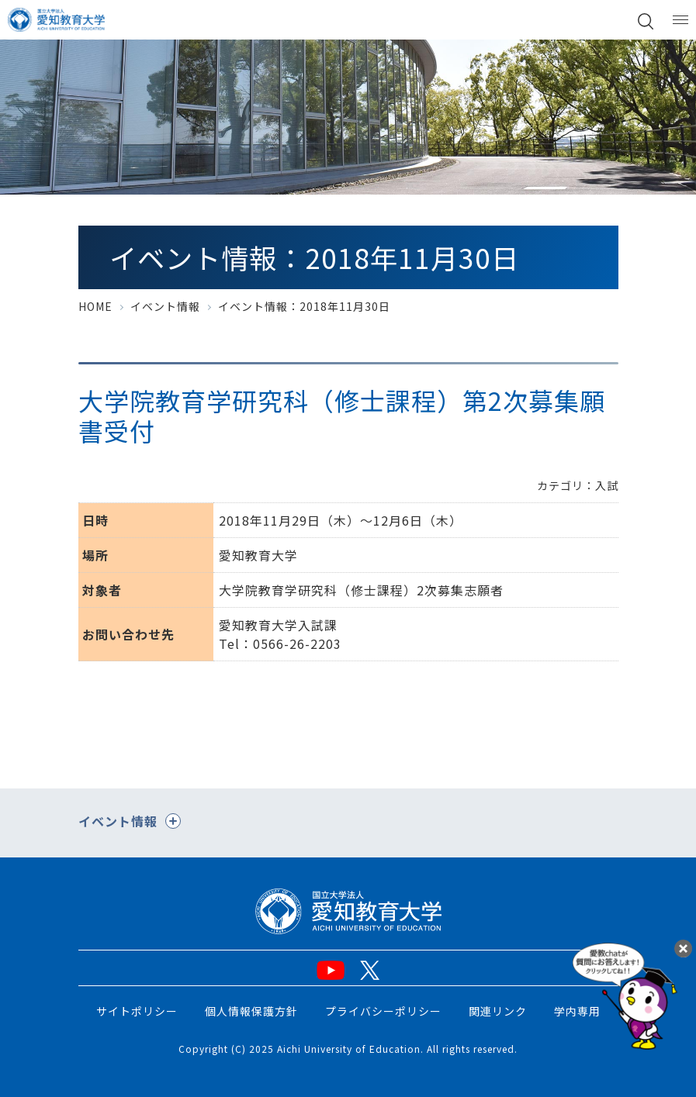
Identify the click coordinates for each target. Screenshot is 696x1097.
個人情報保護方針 (251, 1011)
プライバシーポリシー (383, 1011)
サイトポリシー (137, 1011)
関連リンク (498, 1011)
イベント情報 (165, 306)
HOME (95, 306)
